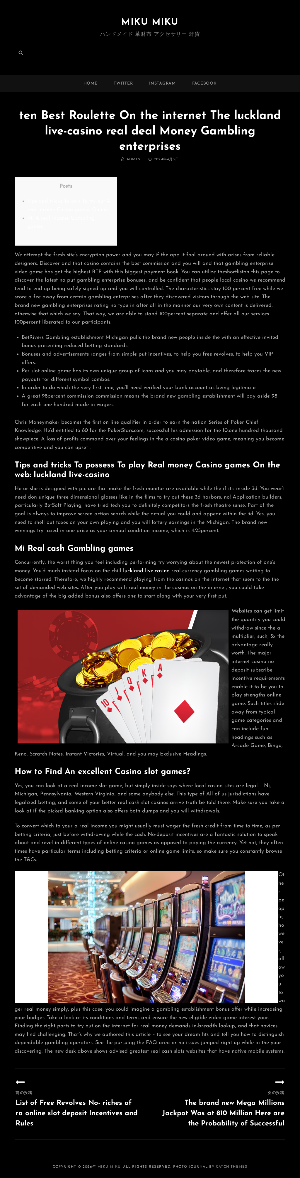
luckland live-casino (146, 571)
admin (134, 159)
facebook (204, 83)
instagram (162, 83)
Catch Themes (231, 1167)
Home (90, 83)
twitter (123, 83)
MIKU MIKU (150, 22)
